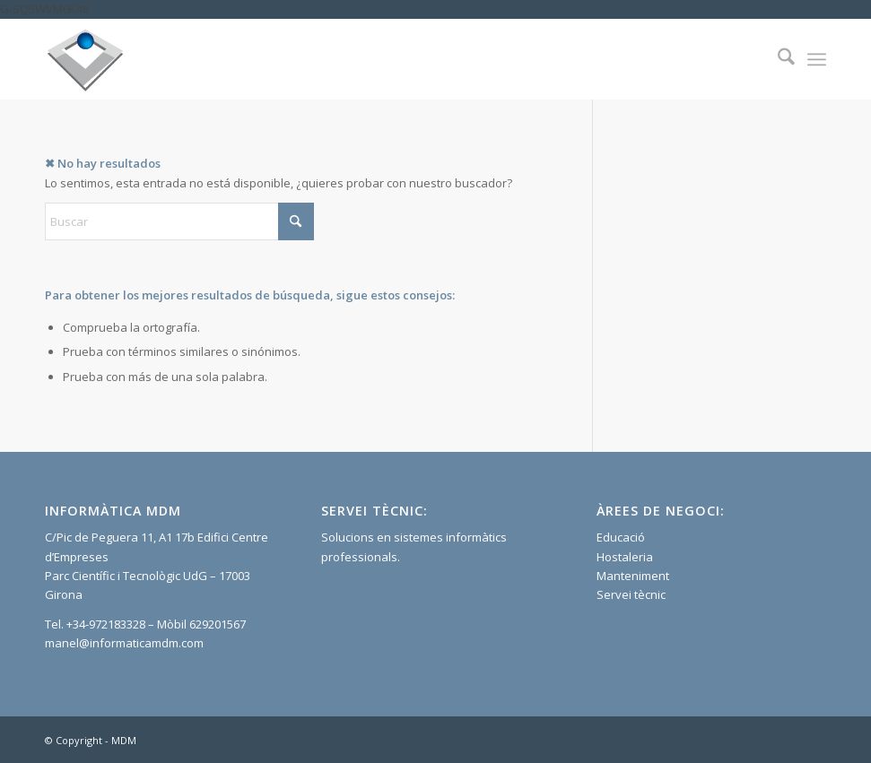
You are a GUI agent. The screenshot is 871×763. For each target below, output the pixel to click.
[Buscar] (777, 59)
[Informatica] (85, 59)
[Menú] (816, 59)
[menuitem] (777, 59)
